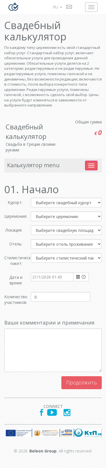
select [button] (78, 277)
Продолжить (81, 382)
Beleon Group (43, 451)
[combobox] (52, 277)
